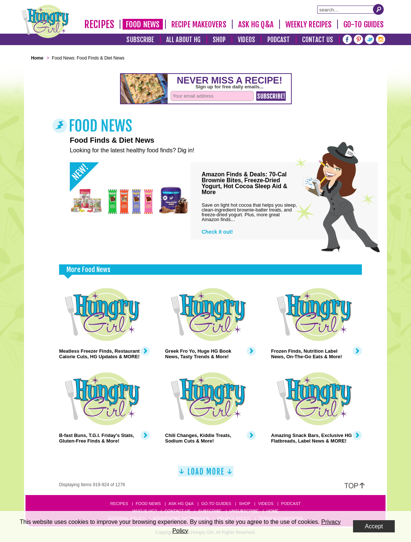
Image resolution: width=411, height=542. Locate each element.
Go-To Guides (363, 24)
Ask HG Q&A (256, 24)
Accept (374, 526)
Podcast (278, 40)
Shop (219, 40)
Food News (143, 24)
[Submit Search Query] (378, 9)
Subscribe (140, 40)
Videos (246, 40)
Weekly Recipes (308, 24)
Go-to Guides (216, 503)
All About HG (183, 40)
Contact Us (317, 40)
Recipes (99, 24)
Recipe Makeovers (198, 24)
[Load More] (205, 474)
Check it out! (217, 232)
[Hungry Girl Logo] (45, 21)
